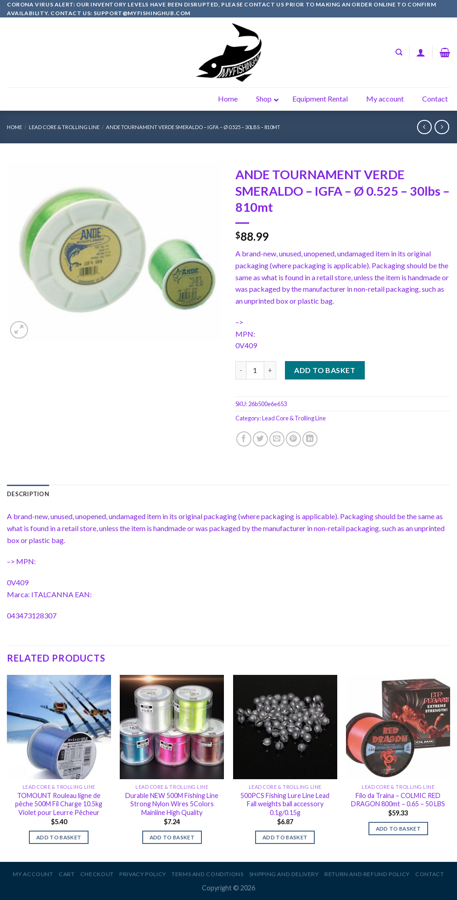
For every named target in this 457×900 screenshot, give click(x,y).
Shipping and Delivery (284, 874)
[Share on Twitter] (260, 439)
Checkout (97, 874)
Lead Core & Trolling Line (64, 127)
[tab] (28, 494)
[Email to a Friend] (276, 439)
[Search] (399, 52)
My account (33, 874)
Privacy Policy (142, 874)
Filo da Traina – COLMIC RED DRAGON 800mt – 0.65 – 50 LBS (398, 800)
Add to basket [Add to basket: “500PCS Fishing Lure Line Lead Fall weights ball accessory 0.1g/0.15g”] (285, 837)
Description (28, 494)
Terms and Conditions (207, 874)
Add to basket (324, 370)
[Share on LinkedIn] (310, 439)
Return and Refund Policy (367, 874)
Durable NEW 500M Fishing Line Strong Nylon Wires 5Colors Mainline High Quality (171, 804)
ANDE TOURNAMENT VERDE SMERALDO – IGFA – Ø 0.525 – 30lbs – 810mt (193, 127)
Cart (66, 874)
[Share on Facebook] (243, 439)
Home (14, 127)
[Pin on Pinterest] (293, 439)
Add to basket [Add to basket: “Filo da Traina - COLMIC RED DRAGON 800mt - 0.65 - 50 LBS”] (398, 829)
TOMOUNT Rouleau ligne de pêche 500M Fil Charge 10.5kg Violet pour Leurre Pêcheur (58, 804)
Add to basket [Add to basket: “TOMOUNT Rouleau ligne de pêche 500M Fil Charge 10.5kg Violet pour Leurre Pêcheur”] (59, 837)
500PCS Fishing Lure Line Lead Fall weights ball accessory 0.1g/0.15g (284, 804)
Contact (429, 874)
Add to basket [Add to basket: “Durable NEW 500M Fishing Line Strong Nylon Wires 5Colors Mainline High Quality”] (172, 837)
